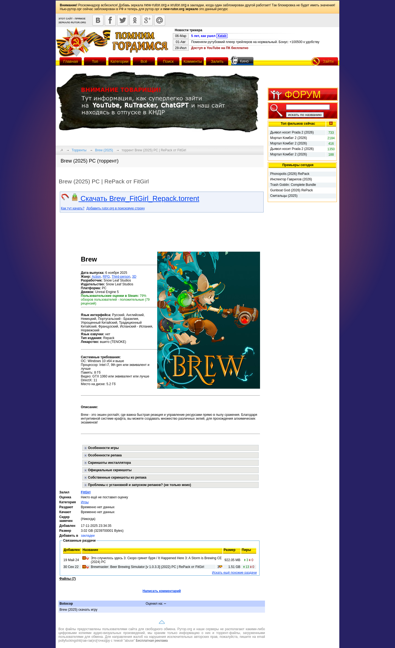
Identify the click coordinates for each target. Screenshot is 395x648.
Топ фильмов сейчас (298, 124)
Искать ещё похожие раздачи (234, 573)
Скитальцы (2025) (283, 196)
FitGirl (86, 492)
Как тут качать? (72, 208)
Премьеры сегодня (298, 165)
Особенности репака (105, 455)
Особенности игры (103, 448)
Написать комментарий (162, 591)
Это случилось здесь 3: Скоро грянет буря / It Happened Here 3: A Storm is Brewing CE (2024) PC (156, 560)
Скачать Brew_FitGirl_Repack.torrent (135, 198)
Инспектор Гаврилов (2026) (291, 179)
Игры (85, 502)
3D (134, 276)
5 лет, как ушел (209, 36)
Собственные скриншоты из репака (117, 477)
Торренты (79, 150)
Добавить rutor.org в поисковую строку (115, 208)
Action (96, 276)
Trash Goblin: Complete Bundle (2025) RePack (293, 185)
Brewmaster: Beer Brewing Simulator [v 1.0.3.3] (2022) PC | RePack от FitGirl (147, 567)
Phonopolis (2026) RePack (289, 174)
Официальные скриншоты (110, 470)
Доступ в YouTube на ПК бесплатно (220, 48)
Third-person (121, 276)
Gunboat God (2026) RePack (291, 190)
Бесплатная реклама (152, 641)
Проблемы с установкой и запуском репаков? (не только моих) (139, 485)
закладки (88, 536)
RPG (106, 276)
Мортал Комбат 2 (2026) (288, 138)
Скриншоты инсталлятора (109, 463)
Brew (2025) (104, 150)
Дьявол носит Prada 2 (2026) (292, 132)
